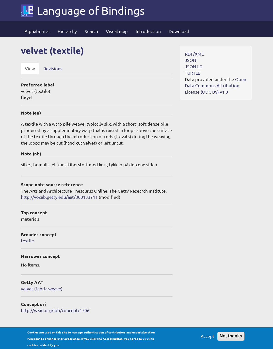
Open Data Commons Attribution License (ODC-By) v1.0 (215, 85)
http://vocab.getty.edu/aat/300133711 (59, 196)
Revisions (52, 68)
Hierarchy (67, 31)
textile (27, 240)
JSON (190, 60)
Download (179, 31)
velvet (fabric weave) (42, 288)
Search (91, 31)
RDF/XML (194, 53)
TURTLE (192, 72)
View (30, 68)
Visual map (117, 31)
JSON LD (194, 66)
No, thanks (231, 336)
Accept (207, 336)
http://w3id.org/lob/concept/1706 (55, 310)
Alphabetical (37, 31)
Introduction (148, 31)
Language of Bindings (91, 10)
